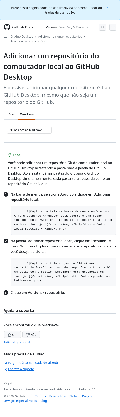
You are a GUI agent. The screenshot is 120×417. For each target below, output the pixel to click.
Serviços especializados (20, 401)
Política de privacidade (17, 342)
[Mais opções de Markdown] (48, 130)
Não (31, 334)
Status (74, 396)
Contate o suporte (19, 369)
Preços (87, 396)
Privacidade (57, 396)
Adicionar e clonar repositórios (60, 36)
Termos (40, 396)
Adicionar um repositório (28, 41)
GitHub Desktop (22, 36)
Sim (12, 334)
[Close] (107, 7)
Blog (43, 401)
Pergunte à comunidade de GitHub (31, 362)
